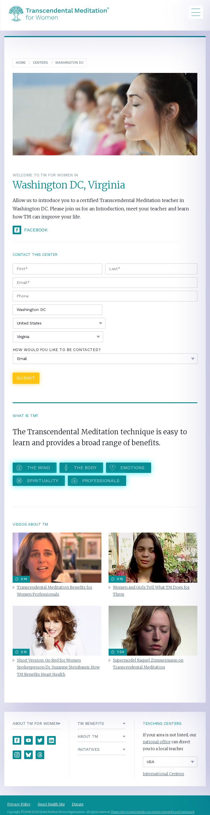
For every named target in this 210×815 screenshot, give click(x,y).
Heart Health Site (51, 804)
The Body (85, 467)
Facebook (36, 230)
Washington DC (69, 63)
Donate (77, 804)
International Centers (163, 773)
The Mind (38, 467)
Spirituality (42, 480)
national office (157, 741)
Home (21, 63)
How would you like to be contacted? (57, 350)
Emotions (132, 467)
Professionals (101, 480)
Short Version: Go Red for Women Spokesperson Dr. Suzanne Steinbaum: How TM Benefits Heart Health (58, 667)
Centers (40, 63)
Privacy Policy (18, 804)
